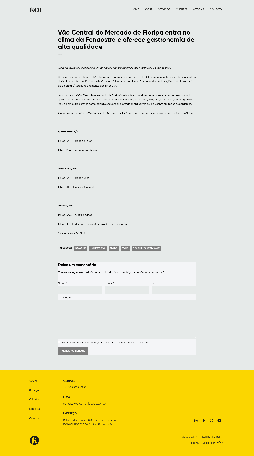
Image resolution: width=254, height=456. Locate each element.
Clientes (34, 400)
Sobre (33, 381)
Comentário (66, 298)
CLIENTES (181, 9)
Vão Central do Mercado (146, 249)
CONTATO (216, 9)
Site (154, 284)
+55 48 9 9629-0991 (75, 388)
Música (113, 249)
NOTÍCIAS (198, 9)
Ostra (125, 249)
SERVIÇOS (164, 9)
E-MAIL (68, 397)
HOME (134, 9)
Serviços (34, 391)
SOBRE (148, 9)
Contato (34, 419)
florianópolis (98, 249)
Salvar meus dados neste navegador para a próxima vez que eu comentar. (105, 343)
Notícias (34, 409)
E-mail (109, 284)
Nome (62, 284)
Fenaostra (80, 249)
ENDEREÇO (70, 413)
